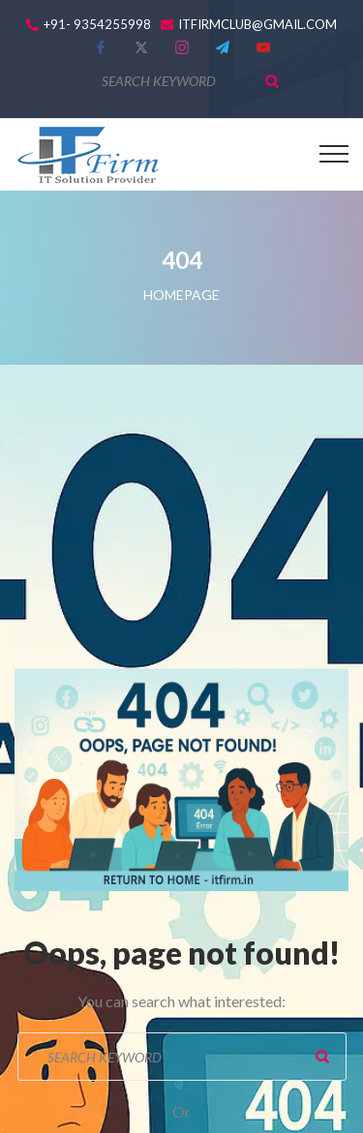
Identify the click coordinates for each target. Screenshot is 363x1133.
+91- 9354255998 (97, 24)
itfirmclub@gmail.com (257, 24)
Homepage (181, 294)
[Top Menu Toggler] (334, 154)
